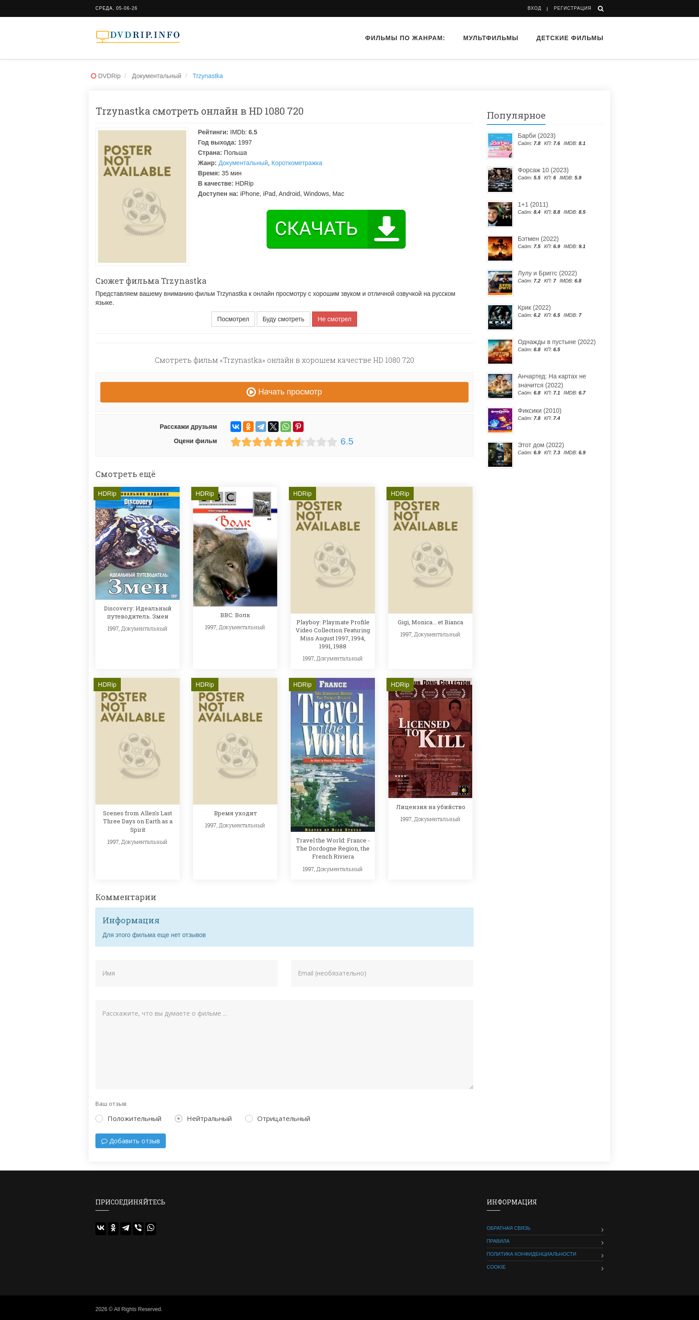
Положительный (128, 1118)
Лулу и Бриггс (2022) (547, 273)
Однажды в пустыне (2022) (557, 341)
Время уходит (235, 813)
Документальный (243, 162)
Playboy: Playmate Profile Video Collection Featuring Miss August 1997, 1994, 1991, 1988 (333, 634)
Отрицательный (277, 1118)
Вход (535, 8)
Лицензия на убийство (430, 807)
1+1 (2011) (533, 204)
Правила (498, 1241)
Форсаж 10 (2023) (543, 170)
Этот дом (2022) (541, 444)
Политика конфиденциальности (531, 1254)
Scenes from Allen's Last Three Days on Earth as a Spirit (138, 821)
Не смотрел (335, 319)
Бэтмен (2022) (538, 238)
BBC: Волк (235, 615)
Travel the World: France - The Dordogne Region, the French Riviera (333, 848)
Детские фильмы (570, 38)
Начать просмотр (284, 391)
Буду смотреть (283, 319)
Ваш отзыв (111, 1104)
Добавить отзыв (130, 1141)
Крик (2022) (534, 307)
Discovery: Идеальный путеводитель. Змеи (138, 612)
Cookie (496, 1267)
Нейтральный (203, 1118)
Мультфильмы (490, 38)
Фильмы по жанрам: (405, 38)
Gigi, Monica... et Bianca (430, 622)
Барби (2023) (537, 135)
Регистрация (572, 8)
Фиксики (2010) (540, 410)
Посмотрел (233, 319)
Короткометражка (296, 162)
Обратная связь (509, 1228)
